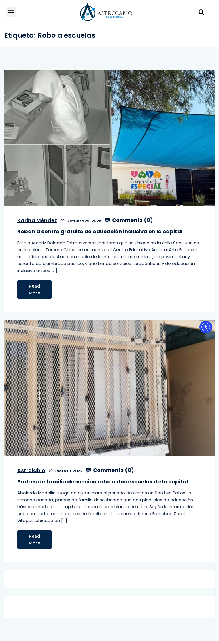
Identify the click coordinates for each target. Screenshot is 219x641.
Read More (34, 289)
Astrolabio (31, 470)
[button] (11, 12)
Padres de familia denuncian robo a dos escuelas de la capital (102, 481)
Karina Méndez (37, 220)
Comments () (129, 220)
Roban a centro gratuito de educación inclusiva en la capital (99, 231)
